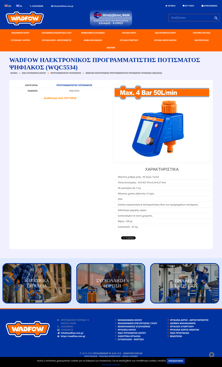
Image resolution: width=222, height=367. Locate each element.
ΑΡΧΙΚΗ (170, 6)
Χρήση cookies (130, 356)
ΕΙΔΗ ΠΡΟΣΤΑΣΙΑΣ (202, 40)
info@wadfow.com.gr (62, 6)
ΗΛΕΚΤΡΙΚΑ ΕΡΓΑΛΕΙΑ (201, 33)
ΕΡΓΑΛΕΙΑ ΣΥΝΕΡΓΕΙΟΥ (129, 40)
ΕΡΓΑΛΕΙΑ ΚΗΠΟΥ (129, 33)
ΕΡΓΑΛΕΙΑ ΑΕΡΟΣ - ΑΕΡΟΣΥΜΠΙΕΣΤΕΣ (56, 40)
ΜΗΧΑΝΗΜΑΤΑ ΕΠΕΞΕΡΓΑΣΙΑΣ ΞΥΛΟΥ (57, 33)
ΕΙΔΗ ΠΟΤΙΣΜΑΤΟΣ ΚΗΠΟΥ (165, 33)
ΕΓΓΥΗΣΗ (188, 6)
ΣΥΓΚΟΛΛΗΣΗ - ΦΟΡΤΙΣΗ (20, 40)
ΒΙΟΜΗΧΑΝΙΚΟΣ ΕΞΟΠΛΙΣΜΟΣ (93, 33)
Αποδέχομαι (175, 361)
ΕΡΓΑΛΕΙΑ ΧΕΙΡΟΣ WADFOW (165, 40)
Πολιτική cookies (111, 364)
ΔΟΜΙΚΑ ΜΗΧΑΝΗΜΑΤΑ (93, 40)
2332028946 (36, 6)
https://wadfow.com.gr (71, 336)
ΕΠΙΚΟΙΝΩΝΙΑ (209, 6)
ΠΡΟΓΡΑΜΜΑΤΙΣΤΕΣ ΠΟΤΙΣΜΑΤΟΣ (74, 85)
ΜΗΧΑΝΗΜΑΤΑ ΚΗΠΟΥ (20, 33)
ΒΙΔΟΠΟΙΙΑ (111, 48)
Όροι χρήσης (90, 356)
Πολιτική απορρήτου (110, 356)
